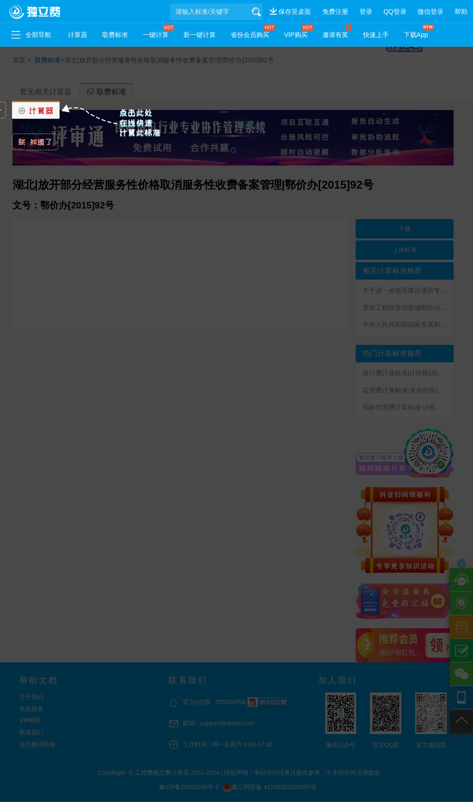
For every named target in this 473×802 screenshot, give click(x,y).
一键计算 (156, 34)
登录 (365, 11)
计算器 (77, 34)
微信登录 (430, 11)
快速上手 (376, 34)
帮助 (461, 11)
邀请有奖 (335, 34)
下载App (416, 34)
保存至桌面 (295, 11)
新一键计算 (199, 34)
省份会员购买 (249, 34)
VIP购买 (296, 34)
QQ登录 (394, 11)
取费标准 (115, 34)
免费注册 (335, 11)
